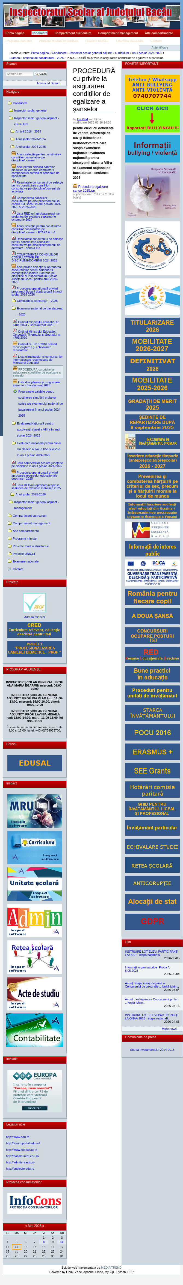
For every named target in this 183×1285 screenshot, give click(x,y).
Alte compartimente (159, 33)
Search (11, 64)
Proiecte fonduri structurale (58, 41)
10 (61, 1242)
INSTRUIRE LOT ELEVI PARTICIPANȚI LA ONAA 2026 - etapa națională (151, 1016)
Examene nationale (129, 41)
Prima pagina (14, 33)
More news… (171, 1028)
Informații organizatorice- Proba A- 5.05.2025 (148, 969)
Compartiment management (118, 33)
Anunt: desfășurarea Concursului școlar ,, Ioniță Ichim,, (151, 1001)
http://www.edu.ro (17, 1137)
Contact (156, 41)
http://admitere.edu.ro (20, 1162)
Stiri (128, 942)
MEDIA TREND (111, 1267)
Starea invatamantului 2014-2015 (152, 1049)
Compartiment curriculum (73, 33)
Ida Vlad (82, 119)
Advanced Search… (50, 83)
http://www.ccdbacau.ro (21, 1149)
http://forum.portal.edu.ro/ (23, 1143)
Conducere (39, 33)
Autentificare (160, 47)
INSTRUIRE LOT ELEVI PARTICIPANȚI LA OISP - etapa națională (151, 953)
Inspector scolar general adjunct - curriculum (99, 53)
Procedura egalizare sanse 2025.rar (90, 188)
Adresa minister (34, 617)
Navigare (12, 92)
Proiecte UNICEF (97, 41)
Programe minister (18, 41)
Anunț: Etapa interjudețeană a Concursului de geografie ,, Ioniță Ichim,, (152, 985)
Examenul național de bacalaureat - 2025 (36, 57)
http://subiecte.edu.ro (20, 1168)
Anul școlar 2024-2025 (147, 53)
